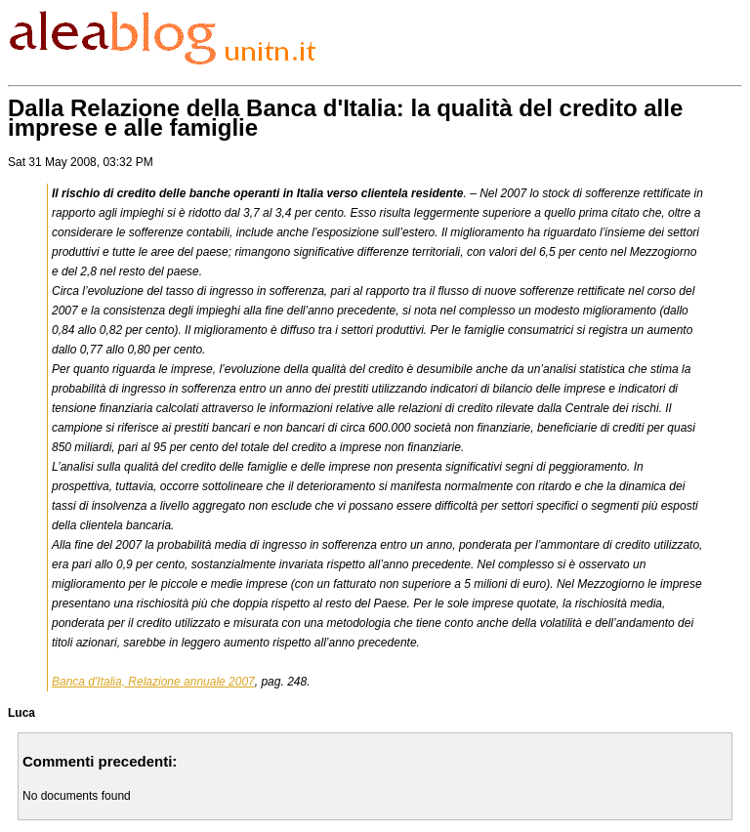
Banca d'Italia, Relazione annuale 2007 (153, 681)
